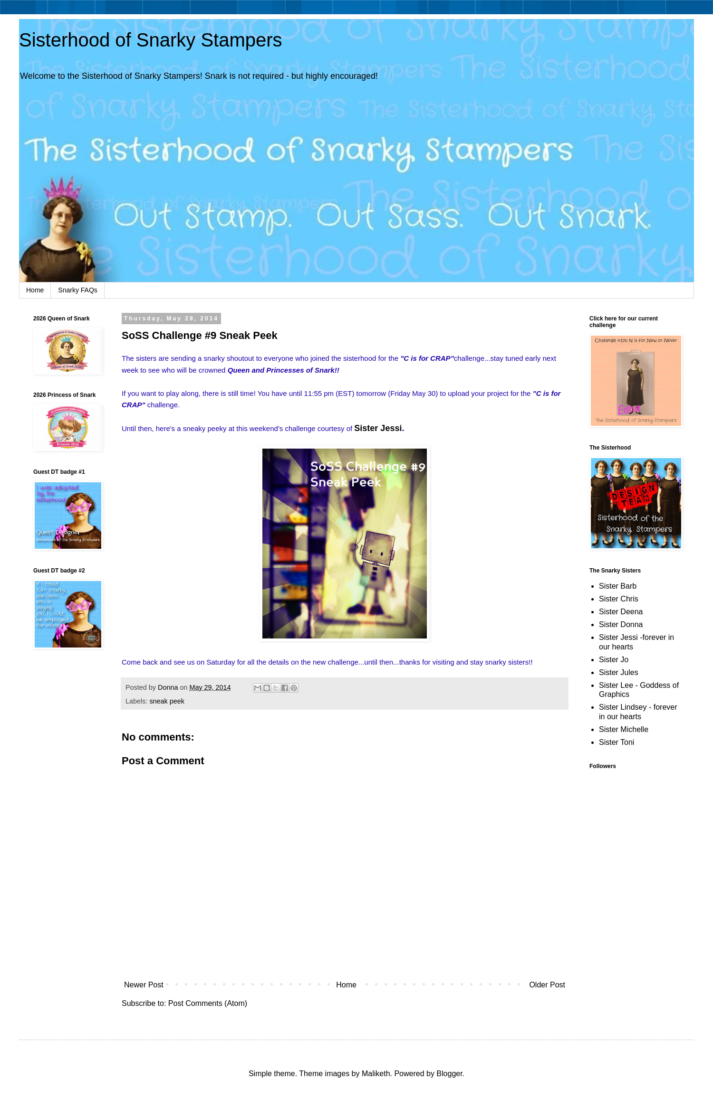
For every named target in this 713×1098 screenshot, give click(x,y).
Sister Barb (617, 586)
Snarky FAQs (77, 290)
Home (35, 290)
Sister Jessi (378, 428)
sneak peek (166, 701)
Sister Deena (621, 612)
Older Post (547, 985)
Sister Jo (613, 660)
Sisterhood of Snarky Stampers (150, 39)
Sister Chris (618, 599)
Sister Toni (616, 742)
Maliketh (376, 1074)
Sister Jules (618, 672)
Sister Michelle (623, 729)
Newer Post (144, 985)
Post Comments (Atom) (207, 1003)
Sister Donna (621, 624)
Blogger (449, 1074)
